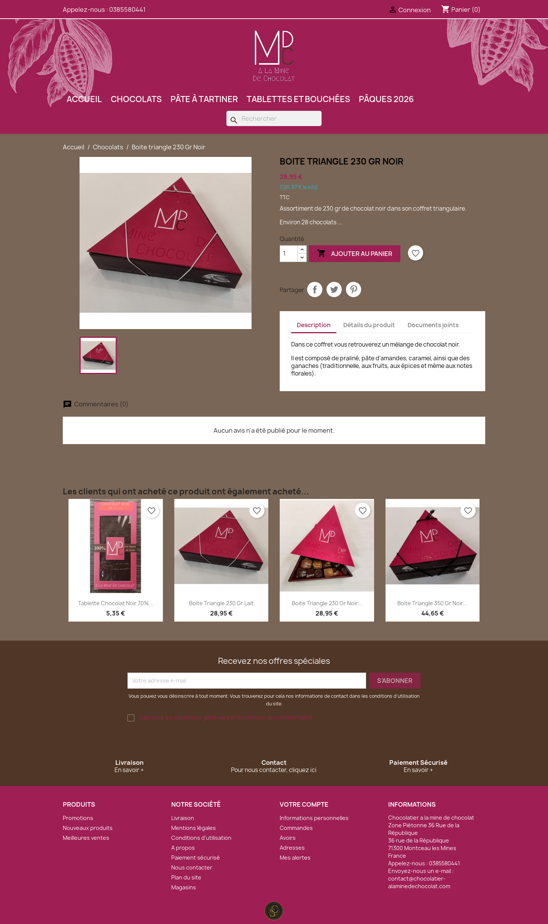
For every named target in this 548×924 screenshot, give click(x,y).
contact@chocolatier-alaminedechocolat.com (419, 882)
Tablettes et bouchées (298, 99)
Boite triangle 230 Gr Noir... (327, 603)
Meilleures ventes (86, 837)
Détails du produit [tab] (369, 325)
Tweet (334, 289)
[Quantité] (289, 253)
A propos (183, 847)
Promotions (78, 818)
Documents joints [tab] (433, 325)
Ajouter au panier (354, 254)
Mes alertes (295, 857)
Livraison (182, 818)
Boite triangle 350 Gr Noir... (432, 603)
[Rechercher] (274, 118)
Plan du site (186, 877)
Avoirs (288, 837)
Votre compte (304, 804)
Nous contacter (191, 867)
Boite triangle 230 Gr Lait (221, 603)
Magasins (183, 887)
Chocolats (136, 99)
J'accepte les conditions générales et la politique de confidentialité (225, 717)
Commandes (296, 827)
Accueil (84, 99)
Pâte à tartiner (204, 99)
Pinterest (353, 289)
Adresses (292, 847)
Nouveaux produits (88, 827)
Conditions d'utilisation (201, 837)
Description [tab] (314, 325)
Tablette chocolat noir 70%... (115, 603)
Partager (314, 289)
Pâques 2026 (386, 99)
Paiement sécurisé (195, 857)
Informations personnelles (314, 818)
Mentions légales (193, 827)
